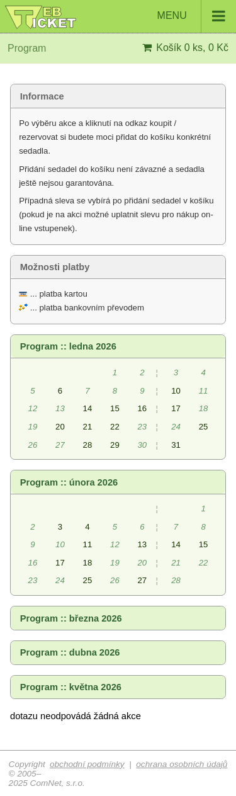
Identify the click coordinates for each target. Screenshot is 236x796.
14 (88, 408)
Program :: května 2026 (70, 687)
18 (88, 562)
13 (142, 544)
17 (176, 408)
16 (142, 408)
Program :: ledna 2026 (68, 346)
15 (115, 408)
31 (176, 445)
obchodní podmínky (87, 764)
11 (88, 544)
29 (115, 445)
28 (88, 445)
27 (142, 580)
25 (203, 426)
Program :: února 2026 (69, 482)
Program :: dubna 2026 (70, 652)
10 (176, 390)
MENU (196, 16)
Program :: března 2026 (71, 618)
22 (115, 426)
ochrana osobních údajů (181, 764)
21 (88, 426)
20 (60, 426)
